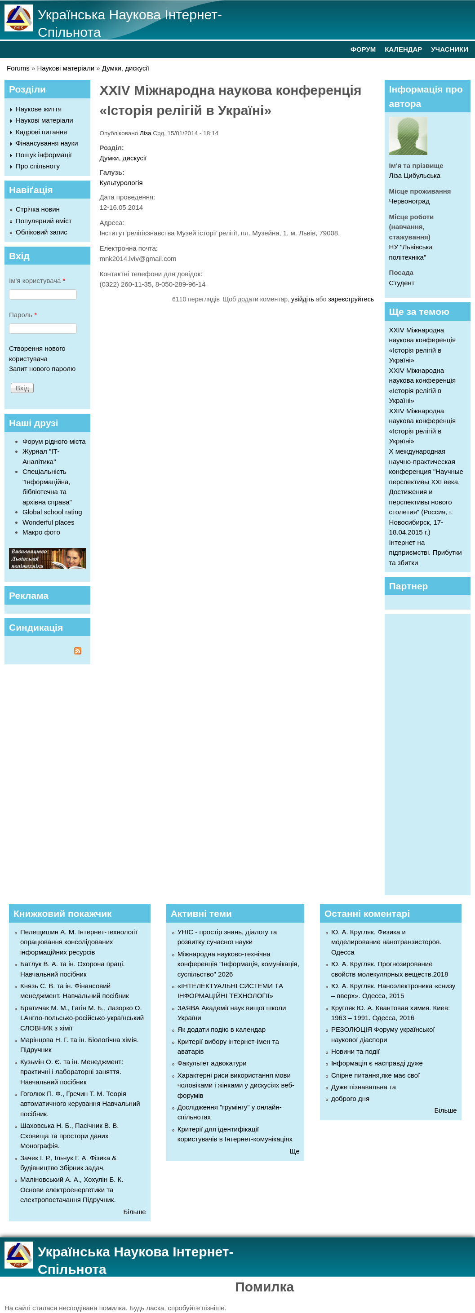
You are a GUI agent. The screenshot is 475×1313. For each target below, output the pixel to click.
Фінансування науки (47, 143)
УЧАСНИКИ (449, 49)
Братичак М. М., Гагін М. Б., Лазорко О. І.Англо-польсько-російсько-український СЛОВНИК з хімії (82, 1018)
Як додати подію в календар (222, 1029)
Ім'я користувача (37, 280)
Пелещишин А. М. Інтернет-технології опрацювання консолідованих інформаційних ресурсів (79, 942)
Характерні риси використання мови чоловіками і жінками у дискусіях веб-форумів (236, 1085)
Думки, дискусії (125, 68)
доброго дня (350, 1098)
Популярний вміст (44, 221)
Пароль (23, 314)
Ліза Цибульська (415, 175)
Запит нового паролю (42, 368)
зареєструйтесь (351, 299)
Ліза (145, 133)
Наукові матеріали (66, 68)
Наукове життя (39, 109)
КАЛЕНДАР (403, 49)
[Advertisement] (432, 753)
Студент (402, 283)
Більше (135, 1212)
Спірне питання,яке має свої (375, 1075)
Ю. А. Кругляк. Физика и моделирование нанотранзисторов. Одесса (386, 942)
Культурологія (120, 182)
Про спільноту (38, 166)
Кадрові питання (41, 132)
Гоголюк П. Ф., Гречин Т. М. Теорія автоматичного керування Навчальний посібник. (80, 1104)
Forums (18, 68)
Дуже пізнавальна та (363, 1087)
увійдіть (302, 299)
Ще (295, 1151)
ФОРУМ (363, 49)
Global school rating (52, 512)
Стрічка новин (38, 209)
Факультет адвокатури (212, 1063)
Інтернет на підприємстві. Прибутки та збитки (425, 552)
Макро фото (41, 532)
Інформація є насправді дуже (377, 1063)
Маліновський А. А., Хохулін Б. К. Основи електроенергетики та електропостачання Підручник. (71, 1189)
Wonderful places (48, 522)
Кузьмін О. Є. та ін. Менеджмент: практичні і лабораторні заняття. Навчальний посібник (71, 1072)
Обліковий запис (41, 232)
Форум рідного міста (54, 441)
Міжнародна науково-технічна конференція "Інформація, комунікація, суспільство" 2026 (238, 964)
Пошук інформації (44, 155)
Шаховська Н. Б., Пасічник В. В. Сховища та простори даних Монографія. (69, 1135)
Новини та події (355, 1051)
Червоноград (409, 201)
